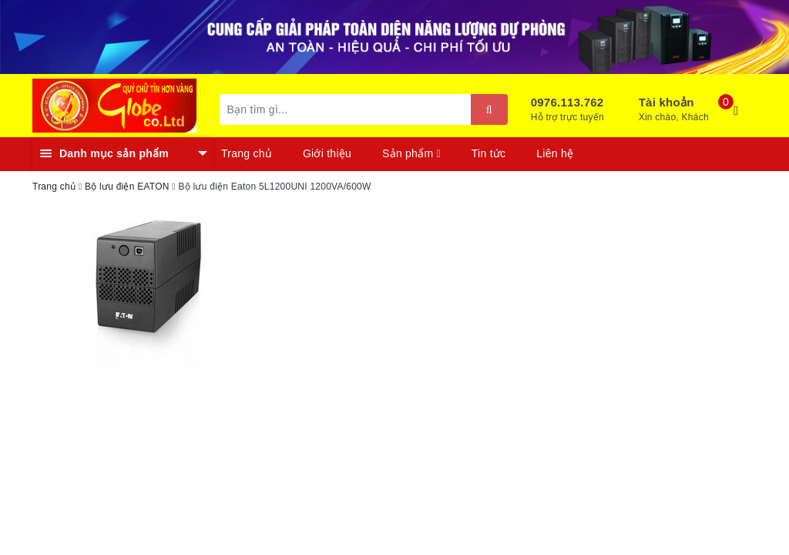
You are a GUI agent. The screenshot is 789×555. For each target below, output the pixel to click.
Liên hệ (554, 153)
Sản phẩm (411, 153)
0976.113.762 (567, 102)
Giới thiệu (327, 153)
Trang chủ (246, 153)
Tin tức (488, 153)
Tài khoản (666, 102)
